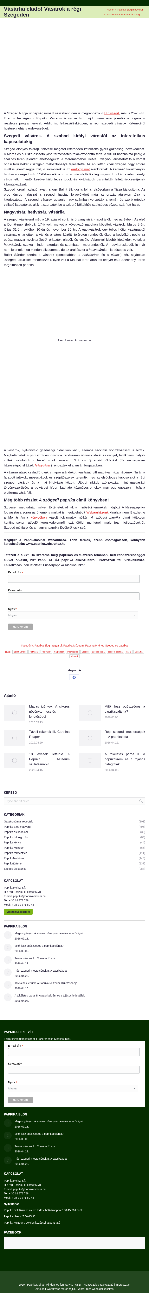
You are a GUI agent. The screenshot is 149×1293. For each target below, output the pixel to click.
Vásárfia (138, 652)
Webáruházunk (98, 512)
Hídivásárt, (112, 113)
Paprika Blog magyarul (48, 645)
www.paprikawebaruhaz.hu (46, 543)
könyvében (39, 517)
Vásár (129, 652)
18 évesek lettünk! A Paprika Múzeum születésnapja (49, 759)
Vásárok (74, 656)
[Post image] (14, 713)
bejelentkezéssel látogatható (43, 1222)
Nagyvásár (59, 652)
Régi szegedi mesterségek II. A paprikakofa (125, 734)
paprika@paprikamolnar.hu (29, 896)
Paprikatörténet (94, 645)
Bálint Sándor (20, 652)
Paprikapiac (72, 652)
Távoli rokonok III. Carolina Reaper (49, 734)
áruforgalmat (80, 169)
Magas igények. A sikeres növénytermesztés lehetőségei (49, 711)
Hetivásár (34, 652)
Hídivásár (46, 652)
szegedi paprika (115, 652)
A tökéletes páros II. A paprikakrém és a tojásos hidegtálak (125, 759)
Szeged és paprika (116, 645)
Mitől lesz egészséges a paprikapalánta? (125, 709)
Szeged (85, 652)
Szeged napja (98, 652)
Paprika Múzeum (73, 645)
